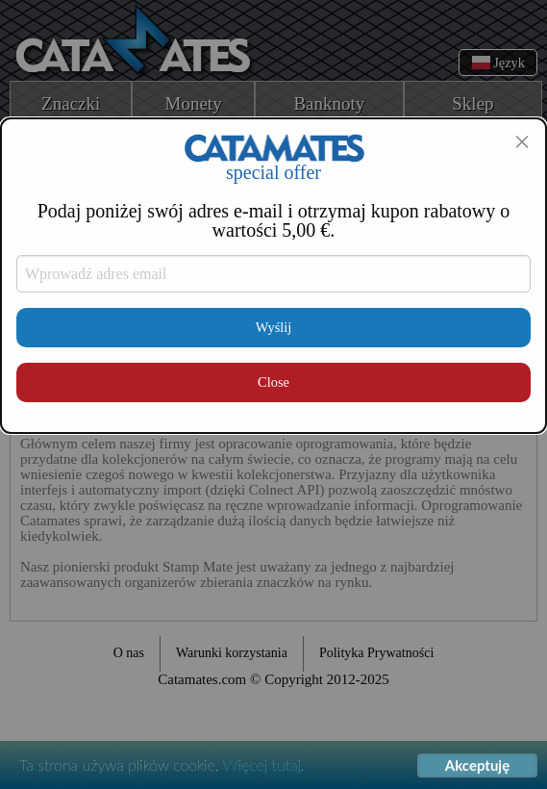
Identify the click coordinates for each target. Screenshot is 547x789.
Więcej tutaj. (264, 765)
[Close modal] (522, 141)
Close (273, 382)
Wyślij (274, 327)
